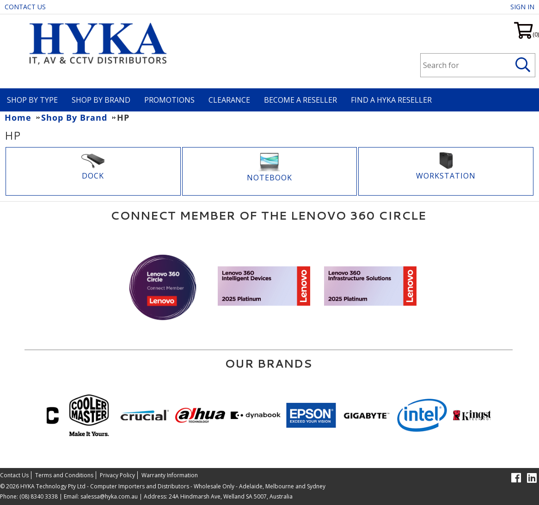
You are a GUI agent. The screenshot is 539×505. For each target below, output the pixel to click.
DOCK (93, 176)
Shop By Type (32, 100)
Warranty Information (169, 475)
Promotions (169, 100)
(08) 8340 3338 (38, 496)
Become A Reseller (300, 100)
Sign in (522, 6)
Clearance (229, 100)
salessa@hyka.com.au (109, 496)
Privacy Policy (117, 475)
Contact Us (25, 6)
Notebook (269, 177)
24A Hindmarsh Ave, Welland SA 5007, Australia (230, 496)
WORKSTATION (446, 176)
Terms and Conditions (64, 475)
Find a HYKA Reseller (391, 100)
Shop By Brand (101, 100)
